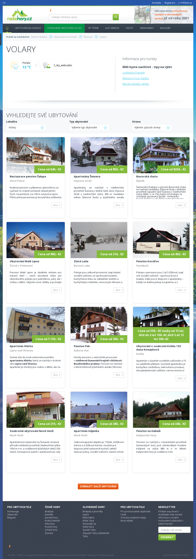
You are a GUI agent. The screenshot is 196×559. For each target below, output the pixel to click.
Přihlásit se (186, 2)
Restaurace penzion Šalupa (28, 176)
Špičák (140, 180)
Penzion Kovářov (147, 261)
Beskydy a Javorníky (93, 511)
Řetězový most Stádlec (136, 78)
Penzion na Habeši (148, 431)
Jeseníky (49, 514)
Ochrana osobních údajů (133, 517)
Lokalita (11, 121)
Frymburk (142, 265)
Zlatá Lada (81, 261)
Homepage (13, 511)
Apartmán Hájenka (86, 431)
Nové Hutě (16, 435)
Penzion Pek (82, 346)
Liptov (86, 514)
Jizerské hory (51, 517)
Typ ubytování (78, 121)
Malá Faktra (88, 517)
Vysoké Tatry (89, 529)
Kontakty (156, 2)
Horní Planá (17, 180)
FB (51, 10)
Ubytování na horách (28, 28)
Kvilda (140, 354)
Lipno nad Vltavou (21, 350)
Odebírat (167, 537)
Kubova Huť (81, 350)
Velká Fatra (88, 526)
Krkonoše (50, 523)
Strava (136, 121)
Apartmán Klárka (21, 346)
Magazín (165, 28)
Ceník (123, 514)
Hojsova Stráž (83, 180)
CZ (4, 2)
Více (55, 205)
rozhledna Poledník (134, 72)
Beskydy (49, 511)
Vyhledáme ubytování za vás (64, 28)
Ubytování (12, 514)
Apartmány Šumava (87, 176)
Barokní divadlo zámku (136, 84)
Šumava (49, 533)
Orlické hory (51, 529)
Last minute (112, 28)
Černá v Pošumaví (21, 265)
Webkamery (147, 28)
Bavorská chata (147, 176)
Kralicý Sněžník (52, 520)
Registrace (170, 2)
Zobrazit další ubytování (98, 486)
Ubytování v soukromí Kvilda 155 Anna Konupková (158, 347)
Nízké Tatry (88, 520)
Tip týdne (93, 28)
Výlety (129, 28)
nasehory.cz (13, 8)
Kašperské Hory (146, 435)
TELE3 (186, 555)
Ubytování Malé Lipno (24, 261)
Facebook (10, 546)
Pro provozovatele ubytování (135, 511)
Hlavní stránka (6, 28)
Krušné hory (51, 526)
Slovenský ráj (89, 523)
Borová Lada (82, 265)
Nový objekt (127, 520)
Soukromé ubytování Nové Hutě (32, 431)
